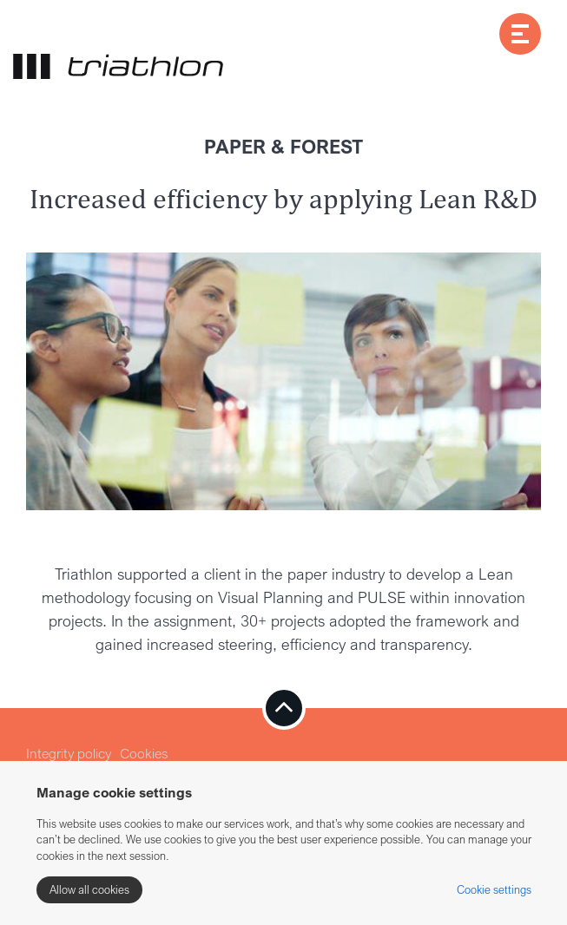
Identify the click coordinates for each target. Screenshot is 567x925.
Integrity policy (68, 753)
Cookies (144, 753)
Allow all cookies (89, 889)
